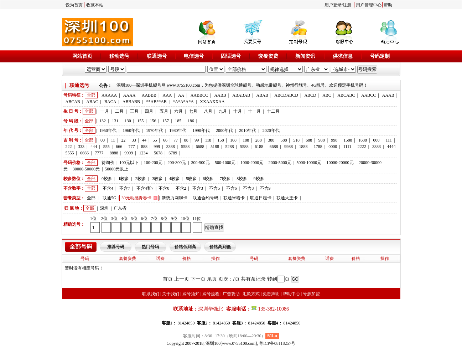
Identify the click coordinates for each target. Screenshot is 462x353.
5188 (215, 146)
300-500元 (200, 162)
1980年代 (177, 130)
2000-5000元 (280, 162)
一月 (104, 111)
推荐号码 (115, 246)
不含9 (265, 188)
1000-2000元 (251, 162)
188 (246, 140)
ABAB (262, 95)
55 (155, 140)
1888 (303, 146)
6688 (200, 146)
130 (128, 120)
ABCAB (73, 101)
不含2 (181, 188)
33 (134, 140)
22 (123, 140)
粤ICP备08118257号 (277, 343)
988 (321, 140)
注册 (347, 4)
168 (233, 140)
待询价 (108, 162)
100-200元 (153, 162)
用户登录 (333, 4)
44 (144, 140)
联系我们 (150, 293)
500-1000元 (225, 162)
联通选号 (157, 56)
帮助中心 (291, 293)
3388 (170, 146)
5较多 (191, 178)
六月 (178, 111)
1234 (143, 152)
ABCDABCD (286, 95)
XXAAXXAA (212, 101)
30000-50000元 (86, 169)
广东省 (120, 208)
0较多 (107, 178)
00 (102, 140)
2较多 (140, 178)
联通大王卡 (287, 197)
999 (157, 146)
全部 (91, 95)
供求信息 (343, 56)
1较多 (123, 178)
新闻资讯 (305, 56)
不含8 (248, 188)
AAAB (388, 95)
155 (140, 120)
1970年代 (154, 130)
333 (81, 146)
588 (284, 140)
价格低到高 (185, 246)
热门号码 (150, 246)
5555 (70, 152)
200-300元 (176, 162)
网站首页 (82, 56)
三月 (134, 111)
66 (165, 140)
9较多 (259, 178)
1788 (318, 146)
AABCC (368, 95)
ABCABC (346, 95)
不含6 (231, 188)
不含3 (197, 188)
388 (271, 140)
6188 (259, 146)
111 (389, 140)
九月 (222, 111)
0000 (332, 146)
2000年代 (224, 130)
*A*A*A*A (183, 101)
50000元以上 (116, 169)
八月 (208, 111)
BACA (110, 101)
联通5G (109, 197)
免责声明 (271, 293)
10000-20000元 (340, 162)
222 (69, 146)
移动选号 (119, 56)
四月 (149, 111)
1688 (362, 140)
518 (296, 140)
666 (119, 146)
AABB (220, 95)
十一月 (254, 111)
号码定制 (380, 56)
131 (115, 120)
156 (153, 120)
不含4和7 (145, 188)
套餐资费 (268, 56)
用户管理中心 (368, 4)
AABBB (149, 95)
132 (102, 120)
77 (175, 140)
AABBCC (199, 95)
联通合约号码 (205, 197)
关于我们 (170, 293)
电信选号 (194, 56)
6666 (84, 152)
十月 (237, 111)
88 (186, 140)
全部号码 (80, 247)
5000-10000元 (308, 162)
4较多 (174, 178)
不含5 (214, 188)
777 (132, 146)
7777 (99, 152)
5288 (229, 146)
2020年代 (271, 130)
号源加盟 (311, 293)
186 (191, 120)
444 (93, 146)
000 (376, 140)
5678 (158, 152)
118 (208, 140)
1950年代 (107, 130)
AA (181, 95)
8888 (114, 152)
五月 (164, 111)
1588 (348, 140)
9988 (288, 146)
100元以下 (129, 162)
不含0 (164, 188)
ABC (326, 95)
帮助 (388, 4)
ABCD (310, 95)
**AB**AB (156, 101)
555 (106, 146)
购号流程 (210, 293)
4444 (391, 146)
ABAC (92, 101)
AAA (167, 95)
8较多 (242, 178)
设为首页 (74, 4)
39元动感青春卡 (136, 197)
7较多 (225, 178)
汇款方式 (251, 293)
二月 (119, 111)
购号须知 (190, 293)
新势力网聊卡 (174, 197)
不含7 (124, 188)
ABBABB (131, 101)
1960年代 (131, 130)
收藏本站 (94, 4)
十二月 (273, 111)
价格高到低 (220, 246)
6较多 (208, 178)
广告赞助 (231, 293)
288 (258, 140)
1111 (347, 146)
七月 (193, 111)
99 (196, 140)
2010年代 (247, 130)
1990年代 (201, 130)
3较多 (157, 178)
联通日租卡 (260, 197)
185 (178, 120)
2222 (362, 146)
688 (309, 140)
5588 (185, 146)
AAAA (129, 95)
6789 (172, 152)
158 (221, 140)
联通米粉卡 (234, 197)
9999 (128, 152)
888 (144, 146)
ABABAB (241, 95)
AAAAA (109, 95)
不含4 (108, 188)
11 (113, 140)
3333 (376, 146)
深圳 (104, 208)
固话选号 (231, 56)
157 (165, 120)
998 (334, 140)
